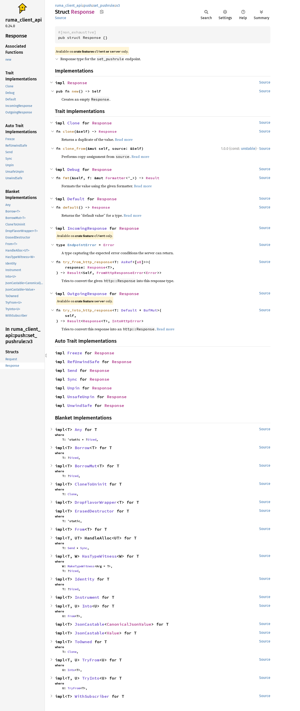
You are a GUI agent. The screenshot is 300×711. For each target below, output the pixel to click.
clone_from (74, 148)
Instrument (87, 597)
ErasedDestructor (94, 511)
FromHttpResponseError (120, 272)
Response (77, 82)
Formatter (115, 178)
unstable (248, 148)
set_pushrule (103, 5)
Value (113, 633)
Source (60, 18)
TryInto (90, 678)
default (71, 207)
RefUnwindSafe (83, 361)
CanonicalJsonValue (129, 624)
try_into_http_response (87, 310)
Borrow (82, 447)
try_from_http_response (87, 262)
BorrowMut (86, 465)
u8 (139, 262)
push (88, 5)
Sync (72, 379)
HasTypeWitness (99, 556)
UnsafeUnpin (80, 396)
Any (78, 429)
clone (68, 131)
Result (152, 178)
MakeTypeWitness (81, 566)
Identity (84, 579)
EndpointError (81, 245)
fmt (66, 178)
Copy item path (101, 11)
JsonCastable (89, 624)
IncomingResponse (87, 228)
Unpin (73, 388)
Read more (124, 139)
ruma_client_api (68, 5)
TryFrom (90, 659)
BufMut (150, 310)
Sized (91, 439)
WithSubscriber (92, 696)
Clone (73, 123)
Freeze (74, 353)
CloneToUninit (91, 484)
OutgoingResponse (87, 293)
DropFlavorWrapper (96, 502)
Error (108, 245)
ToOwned (83, 641)
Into (87, 606)
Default (76, 198)
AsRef (126, 262)
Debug (73, 169)
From (80, 529)
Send (72, 370)
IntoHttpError (126, 321)
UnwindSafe (79, 405)
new (75, 91)
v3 (118, 5)
